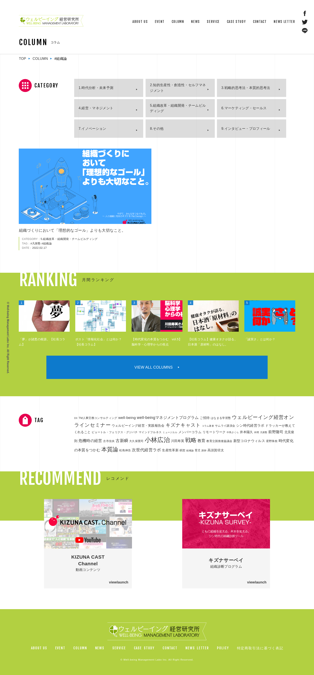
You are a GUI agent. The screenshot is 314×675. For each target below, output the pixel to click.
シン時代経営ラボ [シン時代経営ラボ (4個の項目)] (250, 425)
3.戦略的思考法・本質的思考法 (245, 88)
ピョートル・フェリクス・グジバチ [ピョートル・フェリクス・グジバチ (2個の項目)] (115, 432)
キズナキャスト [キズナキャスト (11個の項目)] (183, 425)
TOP (22, 58)
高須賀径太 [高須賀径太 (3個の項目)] (215, 450)
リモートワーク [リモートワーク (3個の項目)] (214, 432)
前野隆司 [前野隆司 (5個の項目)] (275, 432)
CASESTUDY (144, 648)
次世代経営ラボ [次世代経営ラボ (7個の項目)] (146, 450)
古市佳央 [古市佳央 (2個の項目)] (109, 441)
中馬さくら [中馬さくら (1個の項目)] (233, 432)
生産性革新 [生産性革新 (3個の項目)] (170, 450)
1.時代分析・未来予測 (95, 88)
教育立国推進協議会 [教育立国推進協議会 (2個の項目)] (219, 441)
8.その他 (157, 128)
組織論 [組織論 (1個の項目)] (190, 450)
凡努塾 (36, 243)
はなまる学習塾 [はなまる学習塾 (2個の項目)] (221, 418)
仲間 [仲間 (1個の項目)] (256, 432)
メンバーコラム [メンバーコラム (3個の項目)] (189, 432)
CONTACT (260, 21)
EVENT (160, 21)
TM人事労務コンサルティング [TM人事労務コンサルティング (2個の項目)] (97, 418)
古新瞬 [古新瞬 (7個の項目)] (122, 440)
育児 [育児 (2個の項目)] (198, 450)
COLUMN (178, 21)
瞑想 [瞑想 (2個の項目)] (182, 450)
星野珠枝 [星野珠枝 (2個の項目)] (272, 441)
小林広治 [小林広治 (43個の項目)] (157, 439)
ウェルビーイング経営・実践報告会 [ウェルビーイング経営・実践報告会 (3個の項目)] (138, 425)
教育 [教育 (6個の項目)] (202, 440)
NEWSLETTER (197, 648)
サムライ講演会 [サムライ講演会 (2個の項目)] (225, 425)
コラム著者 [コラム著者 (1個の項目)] (208, 426)
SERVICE (213, 21)
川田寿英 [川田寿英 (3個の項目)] (177, 441)
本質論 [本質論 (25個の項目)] (109, 449)
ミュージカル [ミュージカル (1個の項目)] (170, 432)
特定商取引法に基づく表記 (260, 648)
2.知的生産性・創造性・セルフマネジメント (178, 87)
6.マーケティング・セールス (244, 108)
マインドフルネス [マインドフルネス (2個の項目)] (150, 432)
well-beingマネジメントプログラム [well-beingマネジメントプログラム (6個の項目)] (168, 417)
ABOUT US (140, 21)
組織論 (47, 243)
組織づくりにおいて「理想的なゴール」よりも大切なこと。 (72, 230)
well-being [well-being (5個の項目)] (127, 417)
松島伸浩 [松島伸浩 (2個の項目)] (125, 450)
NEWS (195, 21)
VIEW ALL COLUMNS (153, 367)
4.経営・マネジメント (95, 108)
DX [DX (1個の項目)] (75, 418)
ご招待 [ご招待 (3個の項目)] (205, 418)
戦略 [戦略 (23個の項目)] (191, 440)
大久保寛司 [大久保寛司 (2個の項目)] (136, 441)
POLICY (223, 648)
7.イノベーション (92, 128)
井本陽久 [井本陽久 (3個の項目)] (246, 432)
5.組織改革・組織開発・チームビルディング (178, 108)
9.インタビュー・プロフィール (245, 128)
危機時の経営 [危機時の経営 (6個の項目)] (90, 440)
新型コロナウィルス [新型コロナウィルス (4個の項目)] (249, 441)
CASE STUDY (236, 21)
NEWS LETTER (284, 21)
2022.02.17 (39, 247)
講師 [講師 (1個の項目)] (203, 450)
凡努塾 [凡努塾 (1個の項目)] (263, 432)
